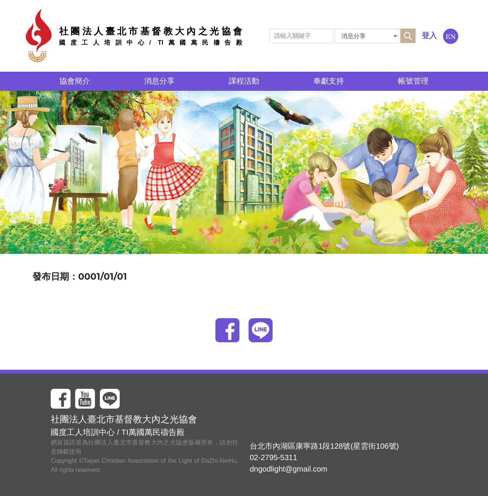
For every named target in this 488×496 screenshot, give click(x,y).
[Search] (301, 36)
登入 (429, 35)
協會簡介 (74, 81)
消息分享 (159, 81)
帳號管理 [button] (413, 81)
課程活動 (244, 81)
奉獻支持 (328, 81)
